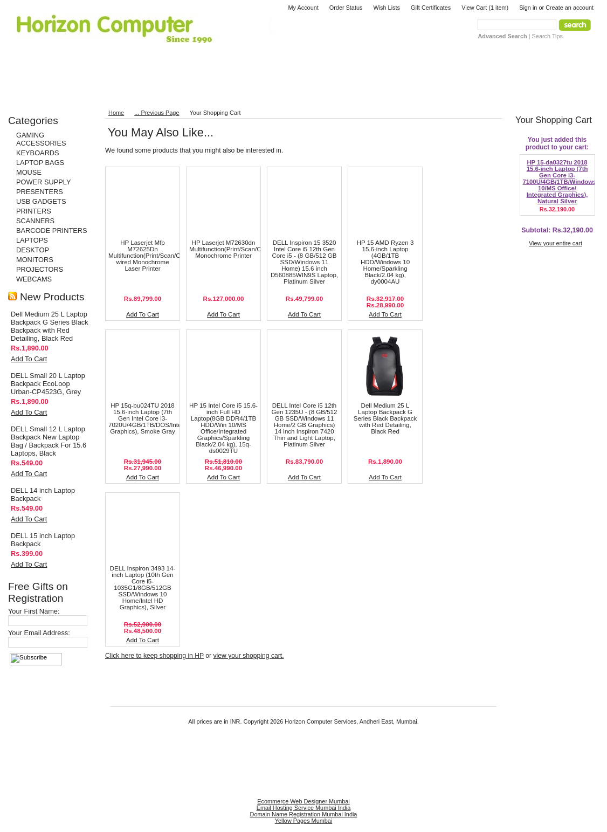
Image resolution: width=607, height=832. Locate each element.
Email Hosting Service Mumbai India (304, 808)
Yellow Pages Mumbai (304, 820)
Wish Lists (386, 7)
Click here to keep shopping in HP (154, 655)
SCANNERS (35, 221)
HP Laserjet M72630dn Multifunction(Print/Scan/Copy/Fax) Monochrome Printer (237, 249)
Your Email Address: (39, 633)
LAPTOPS (32, 240)
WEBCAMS (34, 279)
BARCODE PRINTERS (51, 230)
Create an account (570, 7)
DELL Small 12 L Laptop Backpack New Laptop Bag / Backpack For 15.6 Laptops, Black (48, 441)
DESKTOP (32, 250)
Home (116, 112)
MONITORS (34, 260)
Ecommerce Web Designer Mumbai (303, 801)
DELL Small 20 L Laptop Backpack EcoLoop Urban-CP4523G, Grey (48, 384)
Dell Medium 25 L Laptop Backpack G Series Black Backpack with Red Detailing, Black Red (49, 326)
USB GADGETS (41, 201)
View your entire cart (555, 243)
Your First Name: (34, 611)
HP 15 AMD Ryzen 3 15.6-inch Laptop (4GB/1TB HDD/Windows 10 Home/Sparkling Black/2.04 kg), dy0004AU (385, 262)
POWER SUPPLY (43, 182)
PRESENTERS (39, 192)
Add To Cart (29, 359)
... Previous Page (156, 112)
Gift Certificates (431, 7)
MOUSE (29, 172)
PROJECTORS (39, 269)
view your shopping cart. (248, 655)
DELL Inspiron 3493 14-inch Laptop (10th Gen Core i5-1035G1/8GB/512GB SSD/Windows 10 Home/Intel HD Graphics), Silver (143, 587)
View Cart (484, 7)
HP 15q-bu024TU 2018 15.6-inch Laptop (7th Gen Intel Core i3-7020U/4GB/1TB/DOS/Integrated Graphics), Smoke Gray (153, 418)
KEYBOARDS (37, 153)
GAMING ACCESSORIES (41, 139)
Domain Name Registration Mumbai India (303, 814)
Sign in (528, 7)
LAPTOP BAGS (40, 163)
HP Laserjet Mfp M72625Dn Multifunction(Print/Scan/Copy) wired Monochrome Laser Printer (150, 255)
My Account (303, 7)
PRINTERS (33, 211)
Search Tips (547, 36)
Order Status (346, 7)
